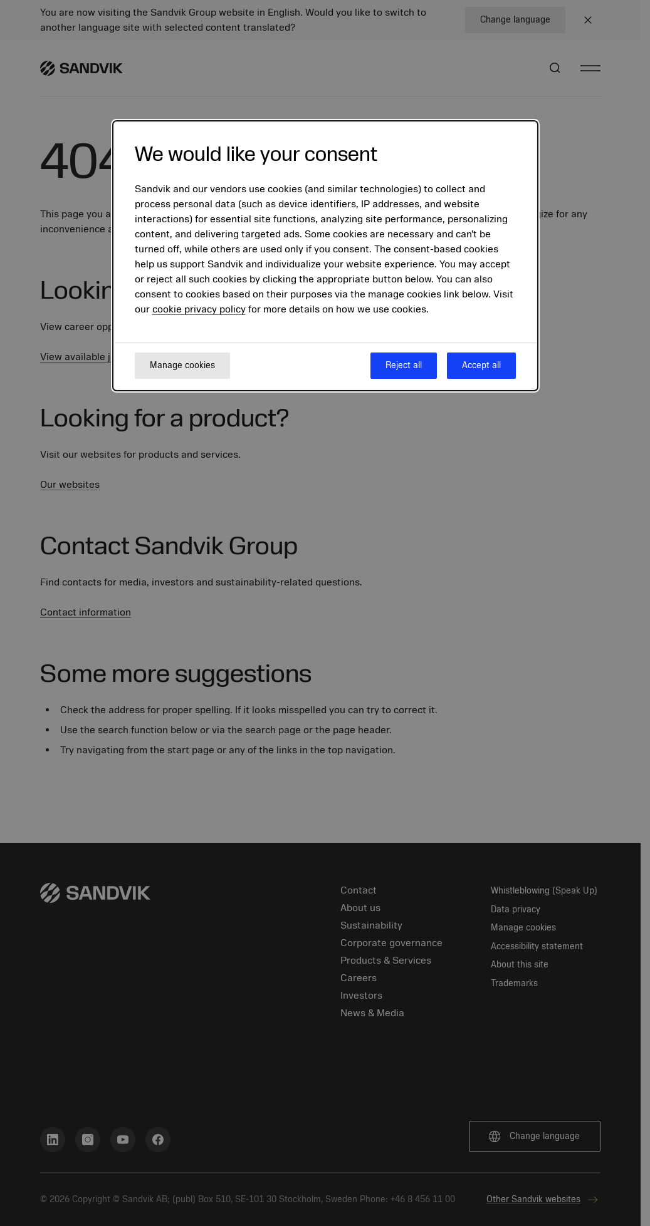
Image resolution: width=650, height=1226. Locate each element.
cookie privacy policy (199, 309)
